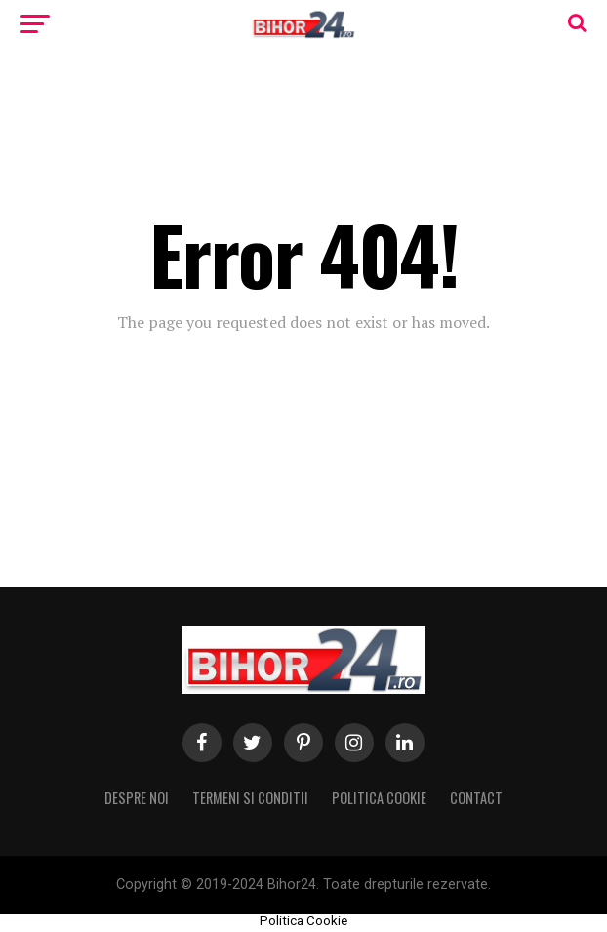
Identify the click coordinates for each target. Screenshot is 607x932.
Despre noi (136, 798)
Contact (476, 798)
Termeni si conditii (250, 798)
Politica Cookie (379, 798)
